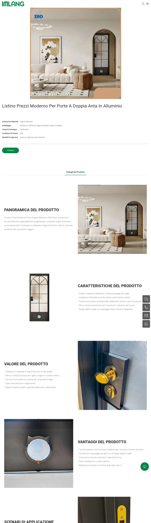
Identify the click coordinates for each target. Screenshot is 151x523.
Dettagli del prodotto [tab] (75, 172)
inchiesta (10, 150)
